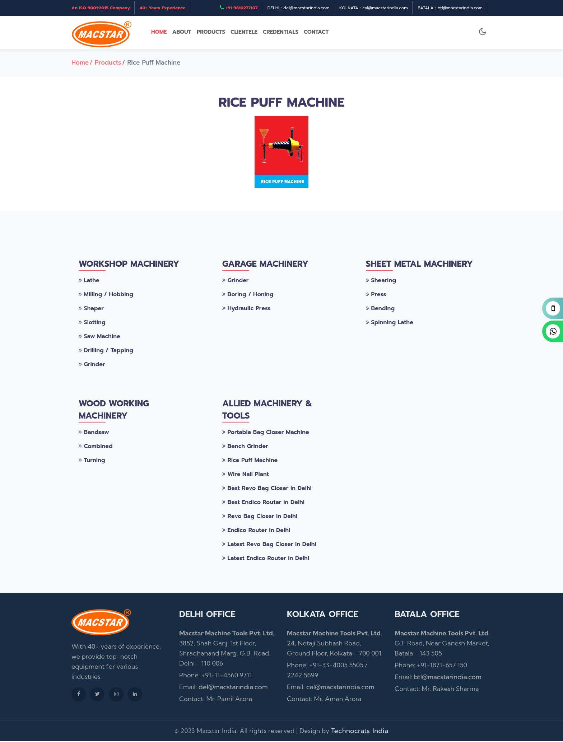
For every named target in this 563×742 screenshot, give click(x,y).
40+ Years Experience (162, 8)
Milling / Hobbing (106, 295)
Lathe (89, 281)
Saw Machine (99, 337)
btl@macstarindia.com (447, 678)
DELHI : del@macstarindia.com (298, 8)
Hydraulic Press (246, 309)
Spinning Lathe (389, 323)
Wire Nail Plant (245, 475)
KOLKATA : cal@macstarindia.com (373, 8)
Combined (96, 447)
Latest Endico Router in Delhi (265, 559)
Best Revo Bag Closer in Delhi (267, 489)
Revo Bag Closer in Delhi (259, 517)
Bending (380, 309)
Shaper (91, 309)
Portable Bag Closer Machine (265, 433)
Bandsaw (94, 433)
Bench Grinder (245, 447)
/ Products (105, 63)
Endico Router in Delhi (256, 531)
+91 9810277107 (241, 8)
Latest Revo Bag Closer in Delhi (269, 545)
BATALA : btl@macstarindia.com (450, 8)
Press (376, 295)
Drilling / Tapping (106, 351)
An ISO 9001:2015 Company (100, 8)
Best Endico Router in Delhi (263, 503)
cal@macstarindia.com (340, 688)
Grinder (92, 365)
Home (80, 63)
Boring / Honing (247, 295)
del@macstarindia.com (233, 688)
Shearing (381, 281)
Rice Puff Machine (250, 461)
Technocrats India (359, 732)
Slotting (92, 323)
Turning (92, 461)
